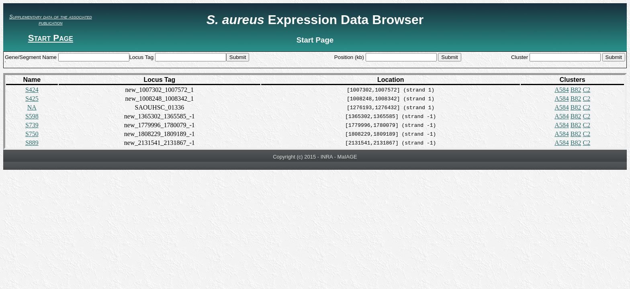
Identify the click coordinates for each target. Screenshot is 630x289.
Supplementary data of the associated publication (50, 20)
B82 (576, 89)
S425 (32, 98)
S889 (32, 142)
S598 (32, 116)
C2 (586, 89)
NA (32, 107)
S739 (32, 125)
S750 (32, 133)
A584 (561, 89)
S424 (32, 89)
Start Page (50, 38)
